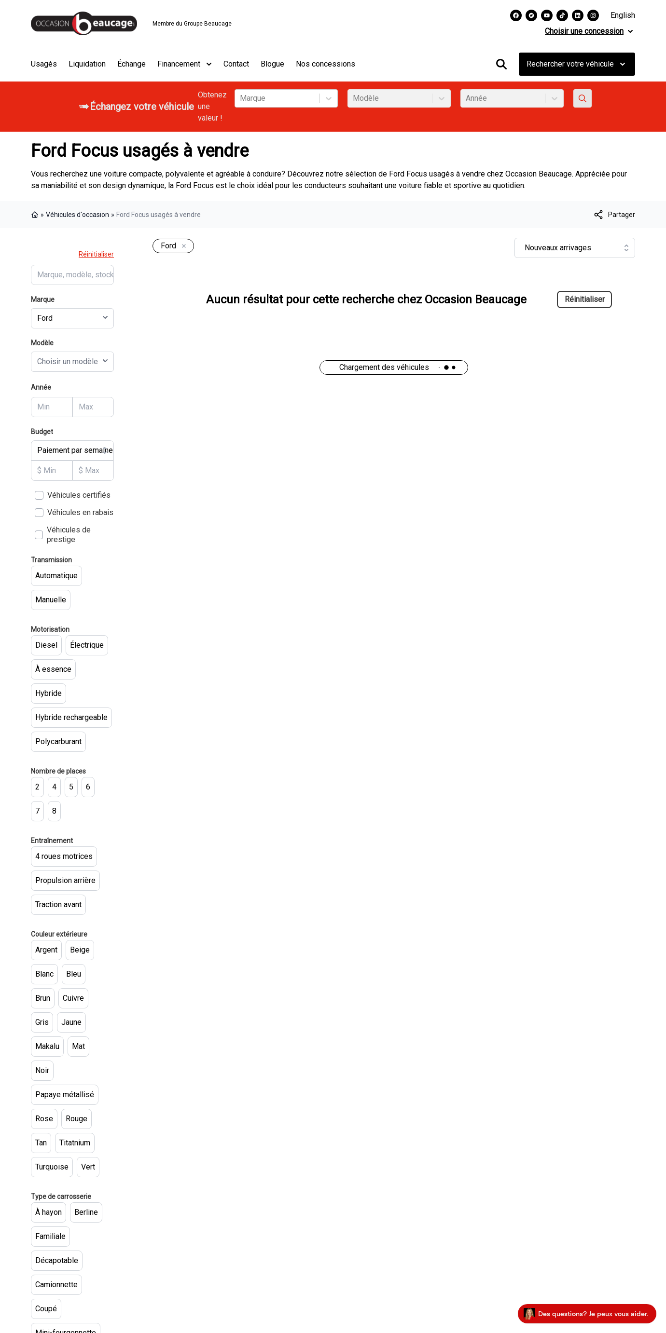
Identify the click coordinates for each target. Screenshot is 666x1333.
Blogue (272, 63)
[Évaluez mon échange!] (582, 98)
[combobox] (241, 98)
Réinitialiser (96, 254)
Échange (131, 63)
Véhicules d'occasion (77, 214)
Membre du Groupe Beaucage (192, 23)
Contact (236, 63)
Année (41, 387)
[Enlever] (182, 246)
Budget (42, 431)
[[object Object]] (614, 214)
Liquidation (87, 63)
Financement (184, 64)
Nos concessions (325, 63)
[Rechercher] (501, 64)
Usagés (44, 63)
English (622, 15)
